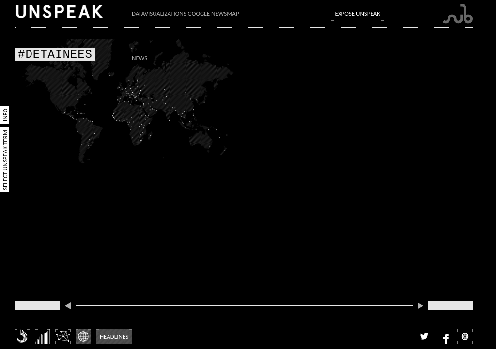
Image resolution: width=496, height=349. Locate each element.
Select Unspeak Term (5, 160)
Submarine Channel (457, 14)
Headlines (114, 336)
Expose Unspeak (357, 13)
